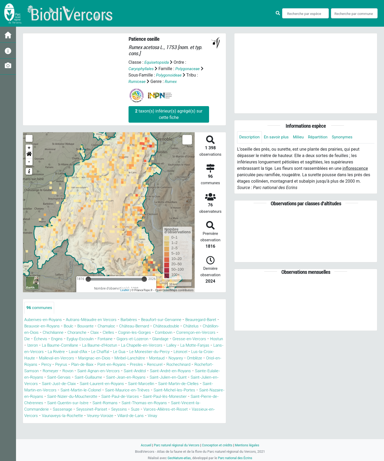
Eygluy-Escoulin (133, 339)
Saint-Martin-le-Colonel (85, 396)
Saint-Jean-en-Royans (99, 383)
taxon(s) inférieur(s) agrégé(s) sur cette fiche (168, 114)
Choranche (121, 332)
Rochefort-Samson (157, 371)
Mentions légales (250, 445)
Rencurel (97, 371)
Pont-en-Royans (52, 371)
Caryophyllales (142, 68)
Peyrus (192, 364)
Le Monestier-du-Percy (63, 358)
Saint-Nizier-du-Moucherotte (104, 403)
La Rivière (162, 351)
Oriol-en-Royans (152, 364)
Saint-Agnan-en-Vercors (47, 377)
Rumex (172, 81)
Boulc (86, 326)
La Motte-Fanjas (98, 351)
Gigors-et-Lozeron (190, 339)
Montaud (84, 364)
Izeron (109, 345)
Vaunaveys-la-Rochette (126, 422)
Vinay (29, 428)
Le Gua (31, 358)
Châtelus (32, 332)
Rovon (206, 371)
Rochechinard (122, 371)
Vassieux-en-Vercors (80, 422)
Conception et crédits (218, 445)
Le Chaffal (210, 351)
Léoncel (96, 358)
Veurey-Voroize (167, 422)
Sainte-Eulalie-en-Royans (177, 377)
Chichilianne (95, 332)
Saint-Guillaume (57, 383)
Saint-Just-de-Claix (43, 390)
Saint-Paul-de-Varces (156, 403)
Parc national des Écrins (236, 458)
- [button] (29, 162)
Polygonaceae (190, 68)
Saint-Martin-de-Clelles (173, 390)
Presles (78, 371)
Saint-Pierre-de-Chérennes (72, 409)
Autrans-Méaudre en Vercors (96, 319)
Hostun (92, 345)
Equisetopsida (157, 62)
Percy (177, 364)
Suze (193, 415)
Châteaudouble (191, 326)
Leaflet (124, 290)
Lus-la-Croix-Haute (125, 358)
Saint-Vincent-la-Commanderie (72, 415)
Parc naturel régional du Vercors (175, 445)
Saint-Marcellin (132, 390)
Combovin (213, 332)
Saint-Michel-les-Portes (187, 396)
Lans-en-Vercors (133, 351)
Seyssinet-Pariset (147, 415)
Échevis (90, 339)
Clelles (154, 332)
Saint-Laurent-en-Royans (90, 390)
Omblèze (124, 364)
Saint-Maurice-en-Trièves (136, 396)
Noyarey (104, 364)
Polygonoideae (169, 75)
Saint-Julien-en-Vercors (193, 383)
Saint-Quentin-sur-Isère (123, 409)
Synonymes (347, 137)
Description (250, 137)
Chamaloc (127, 326)
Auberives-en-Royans (44, 319)
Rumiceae (138, 81)
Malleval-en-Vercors (167, 358)
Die (76, 339)
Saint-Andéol (87, 377)
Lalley (72, 351)
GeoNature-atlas (178, 458)
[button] (29, 154)
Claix (139, 332)
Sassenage (116, 415)
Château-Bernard (157, 326)
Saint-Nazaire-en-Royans (48, 403)
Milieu (301, 137)
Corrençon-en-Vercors (48, 339)
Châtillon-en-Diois (62, 332)
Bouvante (105, 326)
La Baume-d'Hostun (182, 345)
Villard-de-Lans (200, 422)
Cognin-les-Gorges (182, 332)
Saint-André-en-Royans (126, 377)
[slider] (88, 279)
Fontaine (161, 339)
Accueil (143, 445)
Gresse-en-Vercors (64, 345)
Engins (107, 339)
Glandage (33, 345)
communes (40, 307)
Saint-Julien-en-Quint (145, 383)
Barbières (136, 319)
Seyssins (176, 415)
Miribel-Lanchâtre (54, 364)
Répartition (321, 137)
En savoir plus (278, 137)
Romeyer (187, 371)
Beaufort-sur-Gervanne (170, 319)
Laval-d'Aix (186, 351)
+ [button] (29, 148)
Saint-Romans (164, 409)
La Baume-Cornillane (139, 345)
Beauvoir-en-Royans (57, 326)
